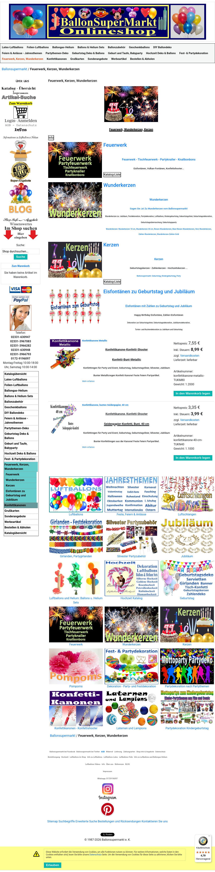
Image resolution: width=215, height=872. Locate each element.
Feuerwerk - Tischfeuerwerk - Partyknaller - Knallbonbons (158, 159)
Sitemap (52, 821)
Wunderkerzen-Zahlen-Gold (168, 234)
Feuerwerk (115, 145)
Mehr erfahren (88, 381)
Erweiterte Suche (86, 821)
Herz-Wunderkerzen (203, 229)
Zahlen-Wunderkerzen (147, 234)
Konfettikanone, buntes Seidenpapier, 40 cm (105, 405)
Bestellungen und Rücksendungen (119, 821)
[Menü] (209, 837)
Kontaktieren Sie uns (155, 821)
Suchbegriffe (67, 821)
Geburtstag (156, 276)
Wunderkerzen (119, 185)
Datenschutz (96, 854)
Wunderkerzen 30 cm (144, 229)
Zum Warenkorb (21, 266)
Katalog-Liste (112, 174)
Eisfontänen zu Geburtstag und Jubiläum (149, 291)
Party (178, 276)
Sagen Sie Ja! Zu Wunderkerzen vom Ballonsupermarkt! (159, 208)
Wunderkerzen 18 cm (126, 229)
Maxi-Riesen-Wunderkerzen (183, 229)
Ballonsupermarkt (14, 69)
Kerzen (111, 245)
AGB (103, 752)
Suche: (20, 245)
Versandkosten (189, 355)
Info (51, 137)
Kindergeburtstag (169, 276)
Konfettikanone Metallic (94, 340)
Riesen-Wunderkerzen (162, 229)
